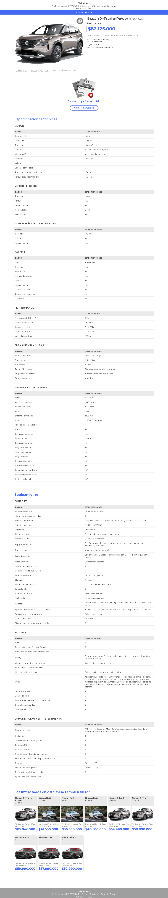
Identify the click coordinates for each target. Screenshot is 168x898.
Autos (88, 12)
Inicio (79, 12)
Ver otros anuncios (84, 108)
